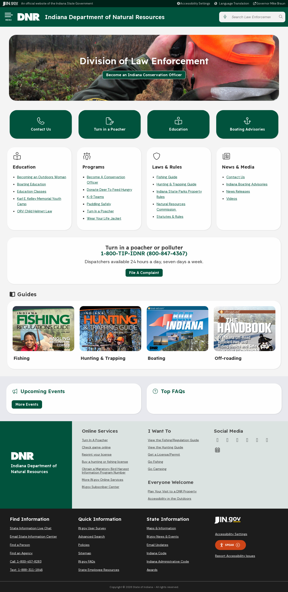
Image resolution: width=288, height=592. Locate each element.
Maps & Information (161, 527)
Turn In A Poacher (95, 439)
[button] (193, 3)
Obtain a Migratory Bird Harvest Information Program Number (105, 470)
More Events (27, 403)
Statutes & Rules (170, 216)
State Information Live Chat (31, 527)
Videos (231, 198)
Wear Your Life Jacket (104, 218)
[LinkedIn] (257, 439)
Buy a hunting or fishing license (105, 461)
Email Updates (157, 544)
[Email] (267, 439)
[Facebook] (217, 439)
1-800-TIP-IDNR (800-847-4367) (144, 252)
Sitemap (84, 552)
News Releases (238, 191)
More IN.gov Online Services (102, 479)
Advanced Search (91, 536)
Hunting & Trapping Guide (176, 183)
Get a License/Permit (164, 454)
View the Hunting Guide (165, 447)
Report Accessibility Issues (235, 555)
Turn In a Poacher (100, 210)
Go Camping (157, 468)
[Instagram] (237, 439)
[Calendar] (217, 449)
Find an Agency (21, 552)
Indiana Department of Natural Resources (109, 17)
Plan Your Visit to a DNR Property (172, 491)
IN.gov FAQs (86, 561)
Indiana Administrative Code (168, 561)
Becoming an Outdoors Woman (41, 176)
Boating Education (31, 183)
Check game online (96, 447)
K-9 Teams (95, 196)
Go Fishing (155, 461)
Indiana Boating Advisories (247, 183)
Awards (152, 569)
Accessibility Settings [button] (231, 533)
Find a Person (20, 544)
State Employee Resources (98, 569)
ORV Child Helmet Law (34, 210)
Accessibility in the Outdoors (169, 498)
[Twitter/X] (227, 439)
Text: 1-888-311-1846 (26, 569)
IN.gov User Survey (92, 527)
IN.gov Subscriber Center (100, 486)
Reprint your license (97, 454)
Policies (84, 544)
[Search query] (253, 17)
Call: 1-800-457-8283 (25, 561)
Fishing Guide (167, 176)
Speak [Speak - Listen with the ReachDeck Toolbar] (230, 544)
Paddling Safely (99, 203)
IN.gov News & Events (163, 536)
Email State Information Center (33, 536)
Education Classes (31, 191)
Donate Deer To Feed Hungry (109, 189)
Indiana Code (156, 552)
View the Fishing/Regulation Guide (173, 439)
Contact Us (235, 176)
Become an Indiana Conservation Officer (144, 76)
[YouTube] (247, 439)
